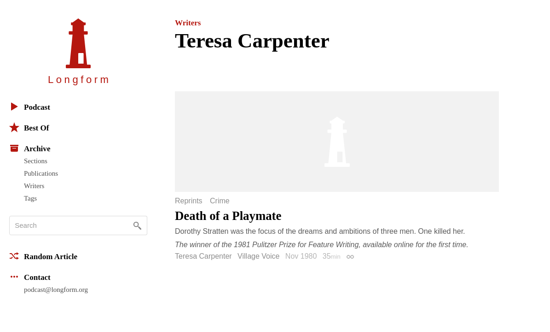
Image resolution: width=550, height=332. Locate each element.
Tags (30, 198)
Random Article (43, 256)
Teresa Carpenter (203, 256)
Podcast (29, 106)
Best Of (29, 127)
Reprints (189, 201)
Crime (220, 201)
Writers (34, 186)
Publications (41, 173)
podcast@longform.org (56, 289)
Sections (35, 161)
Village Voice (258, 256)
